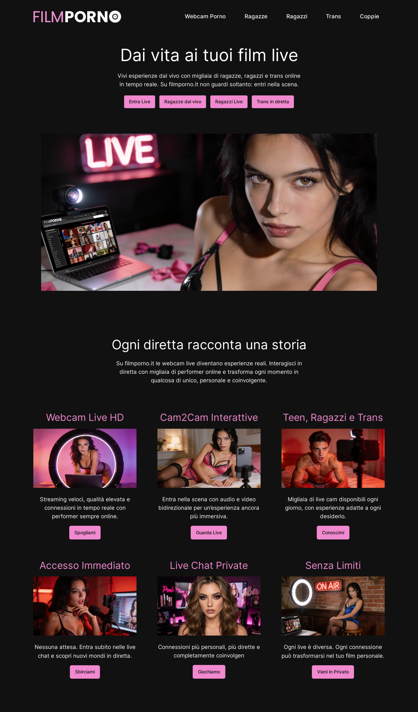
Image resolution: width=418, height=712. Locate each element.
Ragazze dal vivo (182, 101)
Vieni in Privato (333, 671)
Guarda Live (209, 532)
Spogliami (84, 532)
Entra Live (139, 101)
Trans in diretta (273, 101)
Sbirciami (85, 671)
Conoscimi (333, 532)
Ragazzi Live (229, 101)
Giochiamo (209, 671)
